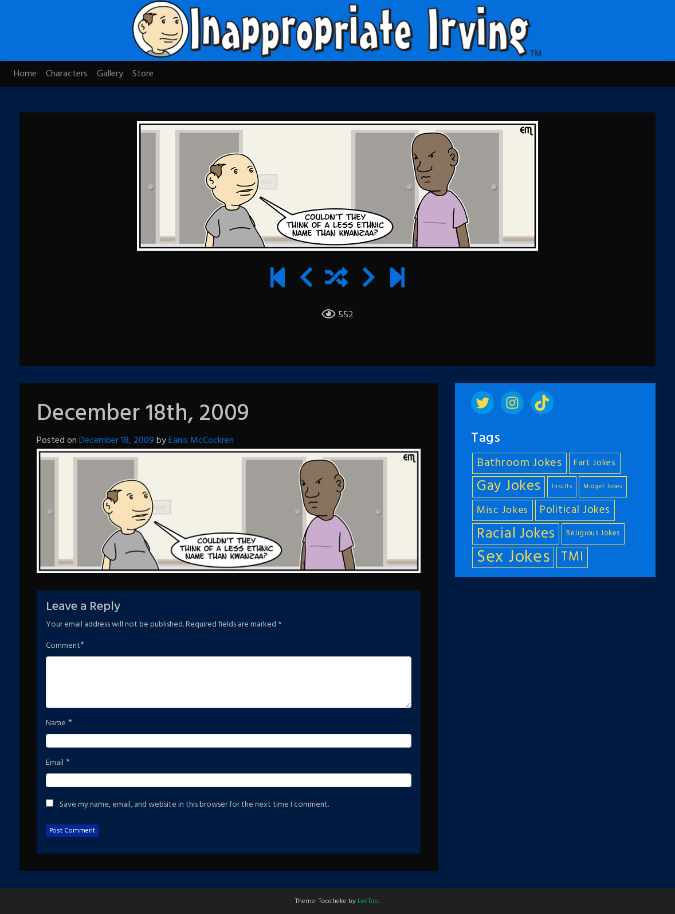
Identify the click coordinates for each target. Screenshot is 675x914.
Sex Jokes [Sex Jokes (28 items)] (513, 557)
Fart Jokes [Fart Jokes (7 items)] (595, 463)
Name (56, 723)
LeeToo (368, 901)
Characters (67, 74)
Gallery (110, 74)
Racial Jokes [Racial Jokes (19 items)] (516, 533)
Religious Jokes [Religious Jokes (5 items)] (593, 533)
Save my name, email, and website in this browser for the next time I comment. (194, 805)
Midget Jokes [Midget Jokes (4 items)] (602, 487)
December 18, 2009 (116, 440)
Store (143, 74)
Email (55, 763)
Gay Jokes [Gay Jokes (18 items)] (508, 486)
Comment (63, 646)
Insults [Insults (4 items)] (562, 487)
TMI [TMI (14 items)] (572, 557)
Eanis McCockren (201, 440)
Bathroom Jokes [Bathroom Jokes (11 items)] (519, 463)
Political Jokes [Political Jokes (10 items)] (575, 510)
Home (25, 74)
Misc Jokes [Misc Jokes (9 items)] (502, 510)
